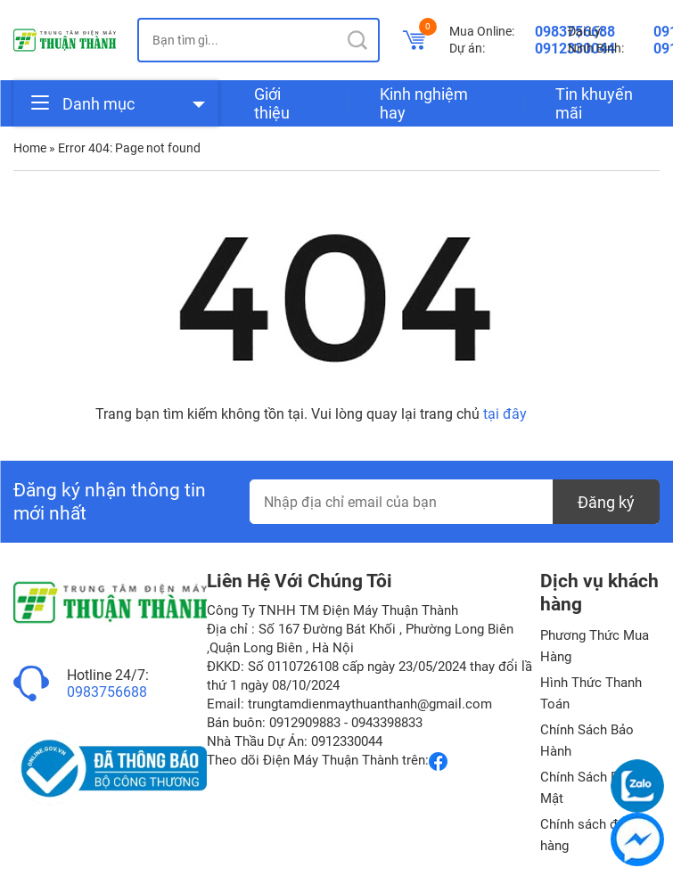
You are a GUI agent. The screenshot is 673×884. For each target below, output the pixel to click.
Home (29, 148)
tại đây (505, 413)
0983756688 (107, 691)
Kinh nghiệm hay (424, 103)
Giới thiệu (272, 103)
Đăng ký (606, 502)
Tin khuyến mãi (594, 103)
